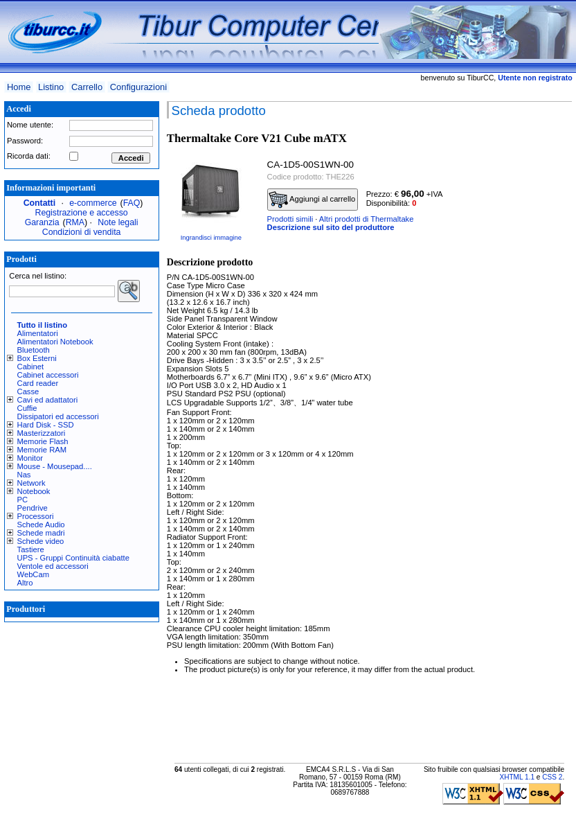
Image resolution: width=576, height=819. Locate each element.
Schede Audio (41, 524)
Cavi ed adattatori (47, 400)
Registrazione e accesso (81, 213)
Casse (28, 391)
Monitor (30, 458)
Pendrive (32, 508)
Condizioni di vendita (81, 232)
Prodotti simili (290, 219)
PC (22, 499)
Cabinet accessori (48, 375)
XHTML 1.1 (516, 777)
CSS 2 (552, 777)
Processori (35, 516)
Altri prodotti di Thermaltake (366, 219)
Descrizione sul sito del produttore (331, 227)
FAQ (132, 203)
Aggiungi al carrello (312, 199)
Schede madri (41, 533)
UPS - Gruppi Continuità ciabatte (73, 558)
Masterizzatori (41, 433)
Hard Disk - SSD (45, 425)
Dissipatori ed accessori (58, 416)
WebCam (33, 574)
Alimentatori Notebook (55, 341)
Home (18, 87)
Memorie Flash (43, 441)
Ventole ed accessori (53, 566)
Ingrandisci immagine (211, 237)
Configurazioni (138, 87)
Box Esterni (37, 358)
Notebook (34, 491)
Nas (24, 474)
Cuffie (27, 408)
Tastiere (30, 549)
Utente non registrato (535, 77)
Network (31, 483)
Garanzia (42, 222)
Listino (51, 87)
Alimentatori (37, 333)
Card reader (38, 383)
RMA (75, 222)
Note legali (118, 222)
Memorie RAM (41, 450)
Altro (25, 583)
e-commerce (92, 203)
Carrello (86, 87)
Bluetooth (33, 350)
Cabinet (30, 366)
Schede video (40, 541)
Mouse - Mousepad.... (54, 466)
